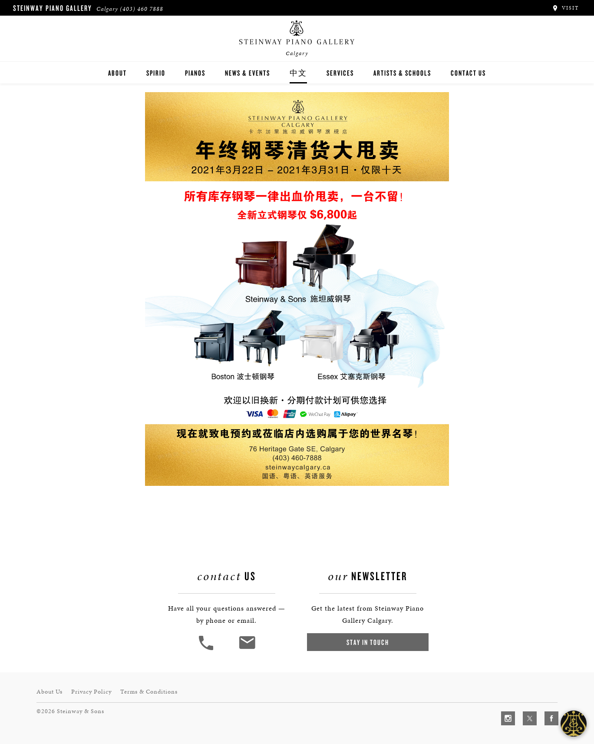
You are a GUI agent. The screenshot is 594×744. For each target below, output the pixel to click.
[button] (207, 649)
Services (340, 72)
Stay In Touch (367, 642)
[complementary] (531, 696)
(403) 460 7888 (141, 9)
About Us (49, 692)
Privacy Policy (91, 692)
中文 (298, 72)
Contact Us (468, 72)
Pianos (195, 72)
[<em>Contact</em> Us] (247, 649)
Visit (565, 7)
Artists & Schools (402, 72)
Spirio (155, 72)
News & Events (247, 72)
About (117, 72)
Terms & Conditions (149, 692)
